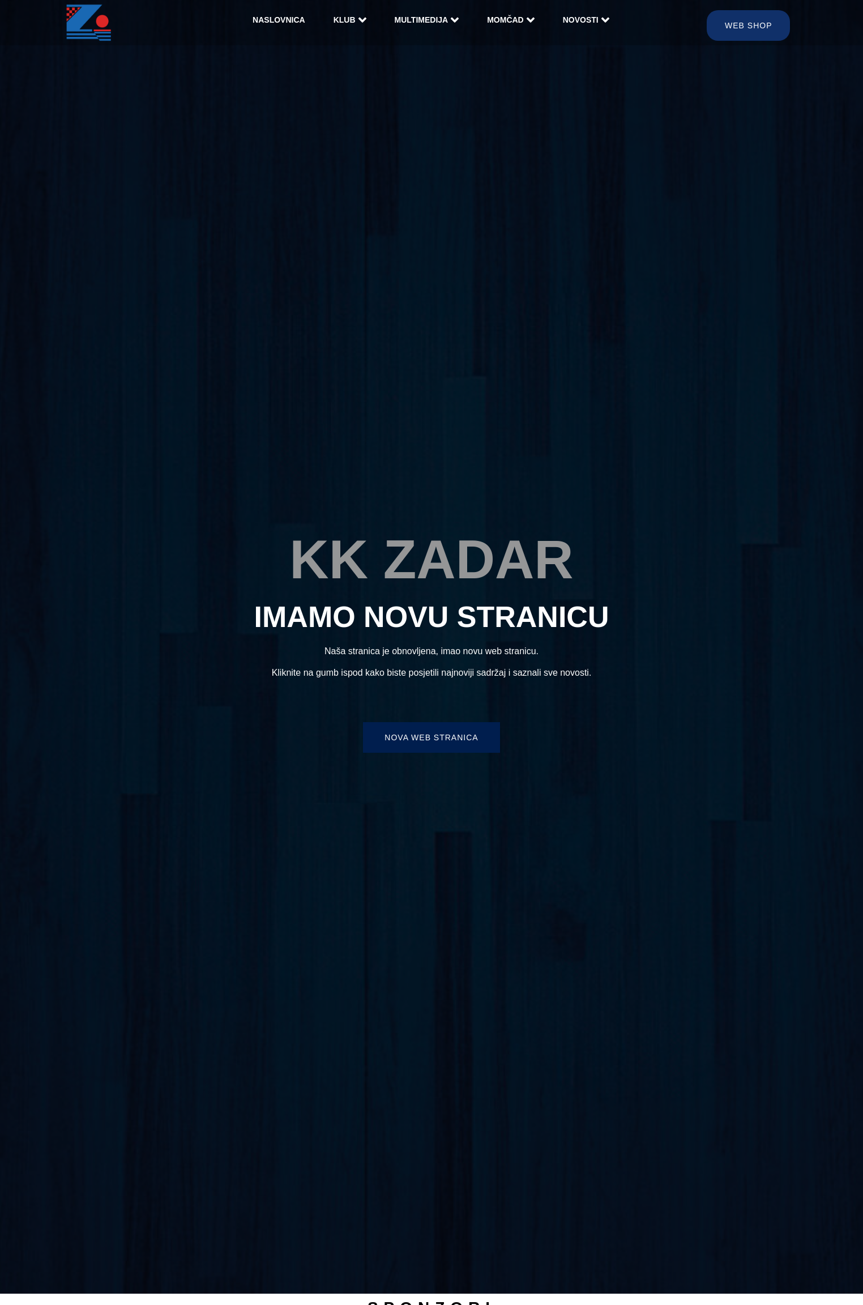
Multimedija (427, 20)
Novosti (586, 20)
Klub (350, 20)
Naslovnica (279, 19)
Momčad (511, 20)
